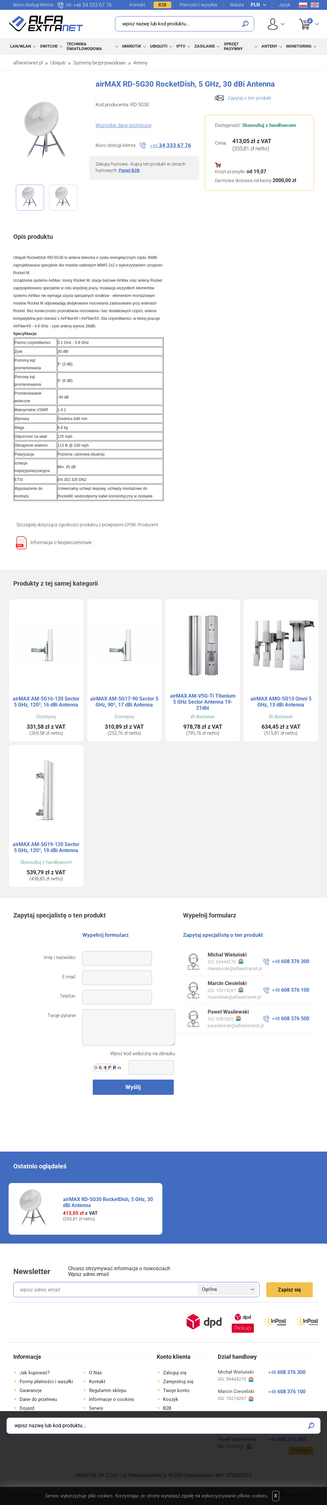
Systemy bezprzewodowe (99, 63)
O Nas (95, 1373)
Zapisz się (289, 1290)
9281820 (228, 1019)
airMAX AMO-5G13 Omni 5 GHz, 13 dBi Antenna (280, 702)
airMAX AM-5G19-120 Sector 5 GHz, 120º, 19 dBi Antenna (46, 847)
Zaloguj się (174, 1373)
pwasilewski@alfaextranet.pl (236, 1025)
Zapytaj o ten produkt (249, 98)
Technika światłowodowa (84, 46)
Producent (148, 524)
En (315, 5)
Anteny (269, 46)
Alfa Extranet (46, 23)
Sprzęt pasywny (233, 46)
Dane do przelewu (38, 1399)
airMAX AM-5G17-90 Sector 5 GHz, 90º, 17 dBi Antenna (124, 702)
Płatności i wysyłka (198, 4)
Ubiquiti (158, 46)
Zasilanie (204, 46)
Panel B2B (129, 170)
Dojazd (27, 1408)
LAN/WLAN (20, 46)
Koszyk (305, 17)
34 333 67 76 (92, 5)
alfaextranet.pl (28, 63)
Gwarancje (31, 1390)
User (276, 24)
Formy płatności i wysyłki (46, 1381)
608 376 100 (290, 990)
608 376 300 (290, 961)
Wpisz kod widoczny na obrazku (142, 1053)
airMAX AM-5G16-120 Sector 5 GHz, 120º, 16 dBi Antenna (46, 702)
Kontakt (137, 4)
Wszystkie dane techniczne (124, 125)
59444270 (229, 961)
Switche (49, 46)
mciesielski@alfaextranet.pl (234, 997)
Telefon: (68, 996)
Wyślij (133, 1087)
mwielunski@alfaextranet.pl (235, 968)
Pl (303, 5)
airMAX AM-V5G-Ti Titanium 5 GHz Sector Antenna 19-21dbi (203, 702)
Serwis (96, 1408)
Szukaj (245, 23)
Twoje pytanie (61, 1015)
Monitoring (298, 46)
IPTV (181, 46)
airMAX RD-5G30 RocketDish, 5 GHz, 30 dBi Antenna (108, 1202)
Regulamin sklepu (107, 1390)
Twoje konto (176, 1390)
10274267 (229, 990)
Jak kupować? (35, 1373)
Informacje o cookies (111, 1399)
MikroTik (131, 46)
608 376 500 (290, 1018)
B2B (162, 4)
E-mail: (69, 977)
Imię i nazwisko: (60, 957)
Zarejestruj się (178, 1381)
